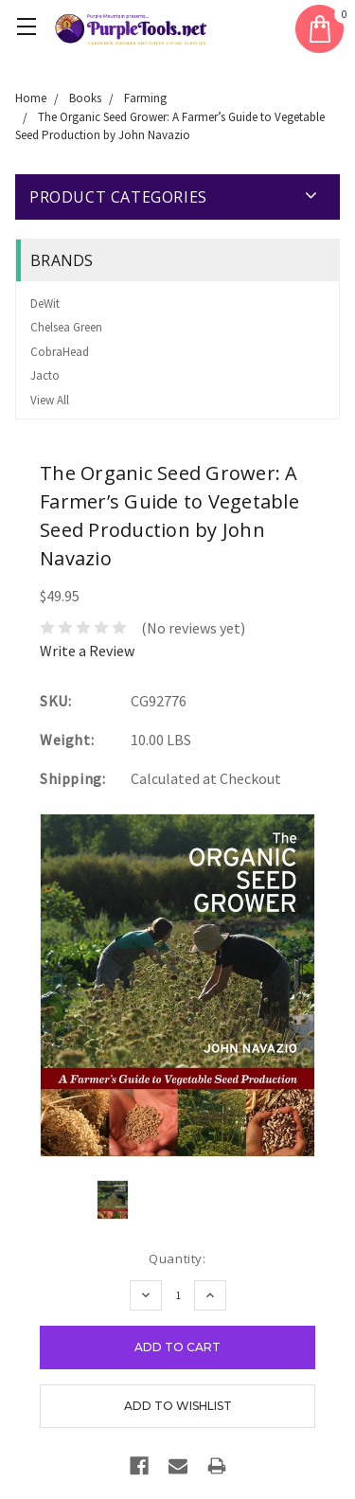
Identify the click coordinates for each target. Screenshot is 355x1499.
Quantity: (177, 1258)
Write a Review (87, 650)
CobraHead (59, 352)
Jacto (45, 375)
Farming (145, 98)
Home (30, 98)
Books (85, 98)
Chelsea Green (66, 327)
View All (49, 400)
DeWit (45, 303)
